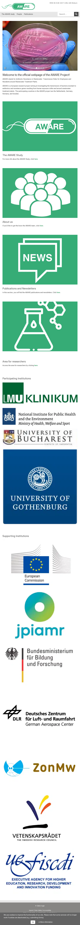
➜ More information (45, 922)
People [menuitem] (19, 14)
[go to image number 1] (38, 68)
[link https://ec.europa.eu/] (40, 563)
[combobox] (68, 14)
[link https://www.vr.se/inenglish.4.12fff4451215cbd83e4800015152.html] (40, 818)
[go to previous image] (6, 46)
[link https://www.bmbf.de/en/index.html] (40, 665)
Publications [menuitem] (28, 14)
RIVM (51, 3)
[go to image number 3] (41, 68)
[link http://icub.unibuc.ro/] (40, 438)
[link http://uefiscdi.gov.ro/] (40, 870)
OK (33, 922)
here (36, 159)
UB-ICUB (56, 3)
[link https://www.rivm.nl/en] (40, 417)
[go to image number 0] (36, 68)
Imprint (31, 910)
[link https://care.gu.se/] (40, 486)
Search (76, 14)
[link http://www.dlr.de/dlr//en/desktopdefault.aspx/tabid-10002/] (40, 717)
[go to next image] (74, 46)
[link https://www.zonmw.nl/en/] (40, 767)
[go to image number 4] (43, 68)
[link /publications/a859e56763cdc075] (40, 260)
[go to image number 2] (40, 68)
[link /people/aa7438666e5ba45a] (40, 193)
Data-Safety (38, 910)
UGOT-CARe (64, 3)
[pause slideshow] (5, 68)
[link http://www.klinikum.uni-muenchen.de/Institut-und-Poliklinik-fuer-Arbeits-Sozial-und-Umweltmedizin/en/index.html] (40, 393)
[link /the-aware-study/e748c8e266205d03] (40, 126)
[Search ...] (66, 14)
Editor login (41, 906)
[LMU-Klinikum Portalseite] (14, 6)
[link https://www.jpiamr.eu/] (40, 615)
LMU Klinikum (73, 3)
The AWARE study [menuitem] (8, 14)
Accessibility (47, 910)
